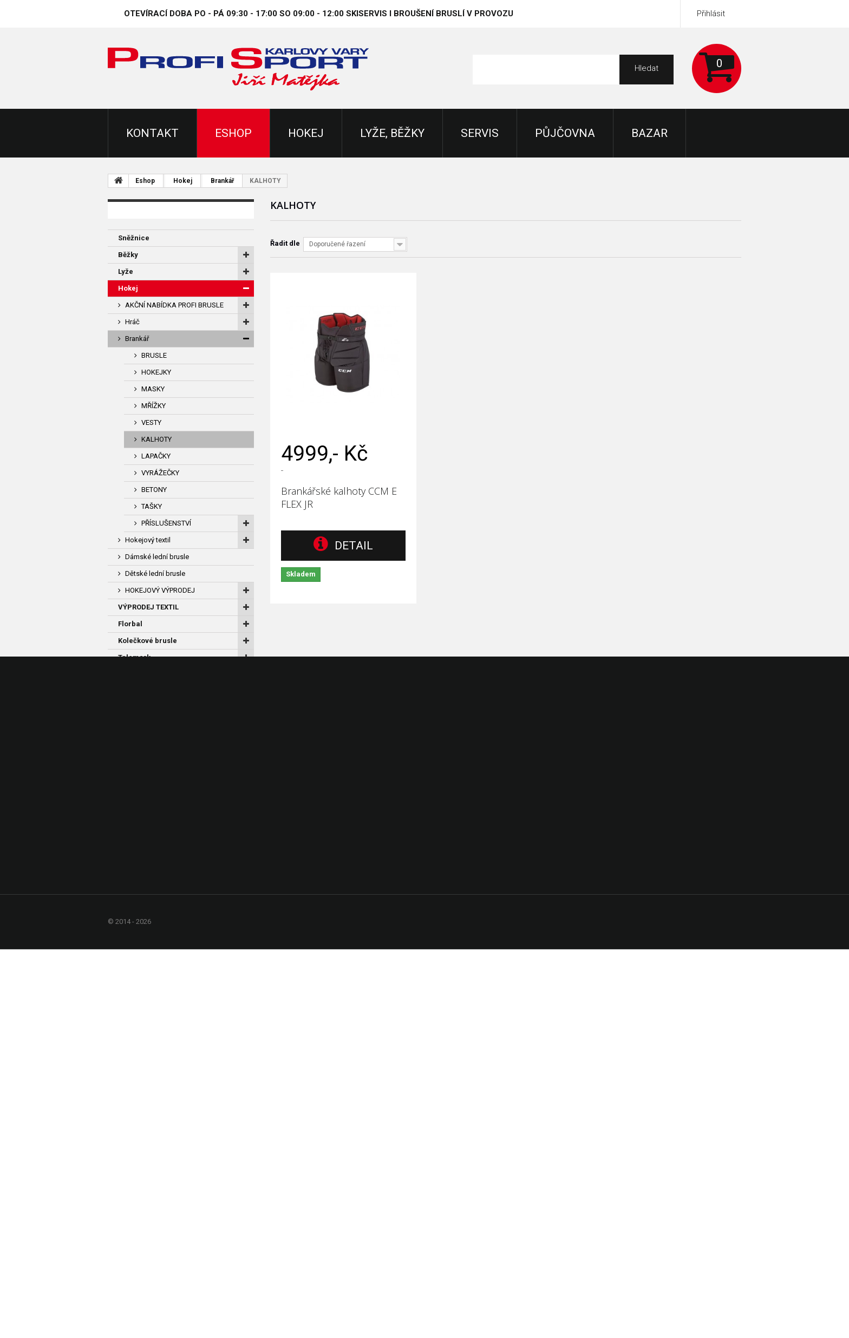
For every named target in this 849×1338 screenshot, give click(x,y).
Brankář (222, 181)
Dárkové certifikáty (150, 674)
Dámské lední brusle (157, 557)
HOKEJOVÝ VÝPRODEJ (160, 590)
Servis (480, 133)
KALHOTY (156, 439)
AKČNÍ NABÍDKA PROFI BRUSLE (174, 305)
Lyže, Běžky (392, 133)
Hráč (132, 322)
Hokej (306, 133)
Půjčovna (565, 133)
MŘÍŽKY (153, 406)
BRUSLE (154, 355)
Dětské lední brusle (155, 573)
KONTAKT (152, 133)
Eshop (233, 133)
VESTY (151, 422)
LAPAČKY (156, 456)
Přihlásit (711, 13)
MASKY (153, 389)
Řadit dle (285, 243)
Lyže (125, 271)
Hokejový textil (148, 540)
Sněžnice (133, 238)
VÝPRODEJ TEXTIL (148, 607)
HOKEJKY (156, 372)
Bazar (649, 133)
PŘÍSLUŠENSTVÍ (166, 523)
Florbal (130, 624)
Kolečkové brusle (147, 641)
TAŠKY (151, 506)
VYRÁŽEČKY (160, 473)
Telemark (134, 657)
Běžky (128, 255)
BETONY (154, 490)
